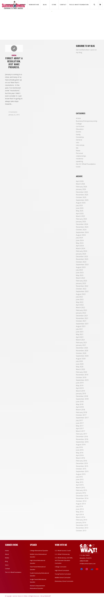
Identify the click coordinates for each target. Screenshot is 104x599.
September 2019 (82, 380)
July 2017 (79, 420)
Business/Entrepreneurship (86, 121)
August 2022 (81, 294)
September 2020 (82, 356)
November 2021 (82, 318)
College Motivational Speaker (39, 550)
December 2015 (82, 463)
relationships (81, 156)
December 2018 (82, 396)
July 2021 (79, 329)
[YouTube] (97, 569)
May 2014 (79, 512)
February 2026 (81, 187)
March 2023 (80, 278)
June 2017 (79, 423)
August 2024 (81, 235)
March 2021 (80, 340)
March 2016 (80, 458)
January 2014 (81, 522)
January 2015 (81, 493)
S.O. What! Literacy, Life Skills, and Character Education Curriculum (64, 560)
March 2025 (80, 216)
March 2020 (80, 369)
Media (7, 558)
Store (6, 565)
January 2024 (81, 254)
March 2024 (80, 248)
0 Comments (13, 112)
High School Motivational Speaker (37, 561)
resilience (79, 159)
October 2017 (81, 415)
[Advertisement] (52, 27)
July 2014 (79, 506)
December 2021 (82, 316)
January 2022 (81, 313)
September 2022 (82, 291)
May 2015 (79, 482)
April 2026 (80, 181)
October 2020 (81, 353)
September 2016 (82, 442)
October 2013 (81, 530)
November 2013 (82, 528)
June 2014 (79, 509)
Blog (6, 561)
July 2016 (79, 447)
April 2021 (80, 337)
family (78, 134)
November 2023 (82, 259)
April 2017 (80, 428)
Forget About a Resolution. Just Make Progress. (14, 63)
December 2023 (82, 256)
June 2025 (79, 208)
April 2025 (80, 213)
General (14, 55)
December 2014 (82, 496)
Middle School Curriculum (62, 577)
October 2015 (81, 469)
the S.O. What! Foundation (86, 164)
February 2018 (81, 412)
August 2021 (81, 326)
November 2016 (82, 439)
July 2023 (79, 270)
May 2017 (79, 426)
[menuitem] (11, 4)
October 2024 (81, 229)
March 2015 (80, 487)
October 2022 (81, 289)
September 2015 (82, 471)
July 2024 (79, 238)
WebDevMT (47, 596)
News (78, 150)
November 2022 (82, 286)
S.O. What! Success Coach (63, 550)
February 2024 (81, 251)
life (77, 148)
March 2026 (80, 184)
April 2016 (80, 455)
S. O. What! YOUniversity (62, 554)
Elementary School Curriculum (64, 581)
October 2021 (81, 321)
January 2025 (81, 221)
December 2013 (82, 525)
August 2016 (81, 444)
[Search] (94, 4)
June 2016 (79, 450)
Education (79, 129)
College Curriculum (60, 567)
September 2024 (82, 232)
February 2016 (81, 461)
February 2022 (81, 310)
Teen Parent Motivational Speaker (38, 568)
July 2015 (79, 477)
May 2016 (79, 453)
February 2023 (81, 281)
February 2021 (81, 342)
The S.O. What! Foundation (13, 572)
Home (7, 550)
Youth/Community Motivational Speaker (39, 574)
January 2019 (81, 393)
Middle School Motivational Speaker (38, 555)
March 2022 (80, 307)
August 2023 (81, 267)
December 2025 (82, 192)
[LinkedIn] (92, 569)
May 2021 (79, 334)
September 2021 (82, 324)
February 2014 (81, 520)
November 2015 (82, 466)
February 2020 (81, 372)
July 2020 (79, 361)
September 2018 (82, 399)
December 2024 (82, 224)
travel (78, 167)
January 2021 (81, 345)
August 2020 (81, 358)
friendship (80, 137)
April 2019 (80, 388)
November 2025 (82, 195)
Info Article (80, 145)
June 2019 (79, 383)
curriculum (80, 126)
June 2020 (79, 364)
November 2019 (82, 375)
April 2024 (80, 246)
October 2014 (81, 501)
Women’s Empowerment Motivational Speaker (37, 587)
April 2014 (80, 514)
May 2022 (79, 302)
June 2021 (79, 332)
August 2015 (81, 474)
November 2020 (82, 350)
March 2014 (80, 517)
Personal (79, 153)
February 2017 (81, 434)
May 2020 (79, 367)
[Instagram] (87, 569)
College (79, 124)
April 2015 (80, 485)
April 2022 (80, 305)
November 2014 (82, 498)
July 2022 (79, 297)
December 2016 (82, 436)
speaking (79, 161)
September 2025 (82, 200)
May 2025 (79, 211)
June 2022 (79, 299)
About (7, 554)
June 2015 (79, 479)
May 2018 (79, 404)
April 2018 (80, 407)
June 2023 (79, 272)
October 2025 (81, 197)
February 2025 (81, 219)
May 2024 (79, 243)
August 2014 (81, 504)
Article (78, 118)
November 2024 (82, 227)
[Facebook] (81, 569)
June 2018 (79, 401)
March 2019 (80, 391)
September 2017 (82, 418)
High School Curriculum (62, 570)
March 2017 (80, 431)
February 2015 (81, 490)
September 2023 (82, 264)
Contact (7, 568)
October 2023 (81, 262)
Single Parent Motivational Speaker (38, 580)
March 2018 (80, 409)
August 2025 (81, 203)
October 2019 (81, 377)
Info (77, 142)
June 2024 (79, 240)
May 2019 (79, 385)
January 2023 (81, 283)
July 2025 (79, 205)
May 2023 (79, 275)
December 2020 (82, 348)
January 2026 (81, 189)
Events (78, 132)
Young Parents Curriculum (63, 574)
